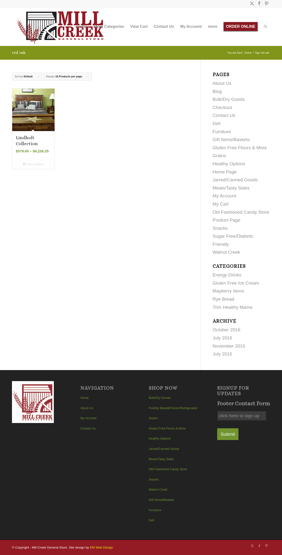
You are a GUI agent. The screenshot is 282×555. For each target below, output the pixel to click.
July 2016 (222, 337)
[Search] (265, 26)
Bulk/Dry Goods (229, 99)
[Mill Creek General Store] (61, 26)
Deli (217, 123)
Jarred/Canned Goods (235, 179)
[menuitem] (81, 26)
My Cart (221, 203)
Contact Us (224, 115)
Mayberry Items (228, 290)
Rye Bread (223, 299)
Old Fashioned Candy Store (241, 212)
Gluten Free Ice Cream (236, 283)
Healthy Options (229, 163)
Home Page (225, 171)
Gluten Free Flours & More (240, 147)
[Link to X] (252, 3)
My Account (224, 195)
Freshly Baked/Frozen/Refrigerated (173, 408)
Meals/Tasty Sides (231, 187)
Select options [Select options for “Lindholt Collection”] (33, 164)
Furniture (222, 131)
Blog (217, 91)
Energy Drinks (227, 274)
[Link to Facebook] (259, 3)
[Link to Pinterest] (266, 3)
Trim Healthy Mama (233, 307)
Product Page (226, 220)
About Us (222, 83)
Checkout (222, 107)
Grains (219, 155)
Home (84, 398)
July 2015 (222, 353)
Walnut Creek (226, 252)
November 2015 (229, 346)
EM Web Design (101, 547)
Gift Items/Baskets (231, 139)
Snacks (220, 228)
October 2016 (226, 329)
